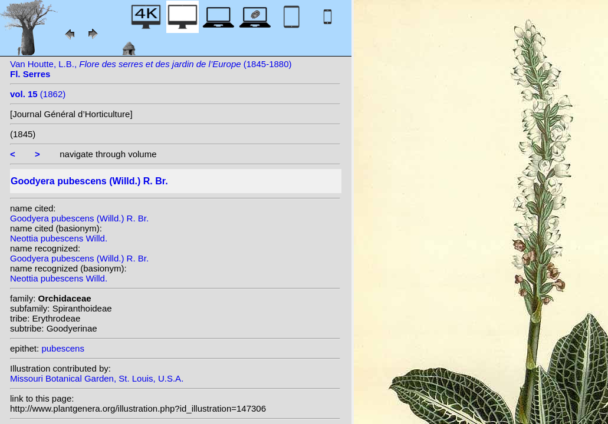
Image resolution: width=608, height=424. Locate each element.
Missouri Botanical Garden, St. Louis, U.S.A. (96, 378)
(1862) (37, 94)
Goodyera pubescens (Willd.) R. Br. (79, 218)
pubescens (62, 348)
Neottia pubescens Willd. (58, 238)
